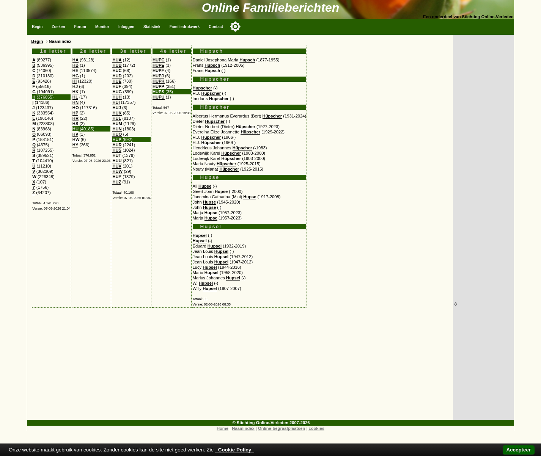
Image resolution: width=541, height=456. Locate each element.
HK (75, 91)
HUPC (159, 60)
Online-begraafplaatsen (281, 428)
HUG (117, 91)
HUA (116, 60)
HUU (116, 160)
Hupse (204, 186)
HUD (116, 76)
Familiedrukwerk (185, 27)
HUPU (159, 97)
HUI (116, 102)
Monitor (102, 27)
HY (75, 145)
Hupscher (202, 88)
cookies (316, 428)
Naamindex (243, 428)
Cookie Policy (234, 450)
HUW (117, 171)
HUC (116, 70)
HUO (117, 134)
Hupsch (247, 60)
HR (75, 118)
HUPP (158, 86)
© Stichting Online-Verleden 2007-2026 (271, 422)
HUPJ (158, 76)
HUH (116, 97)
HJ (75, 86)
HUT (116, 155)
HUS (116, 150)
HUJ (116, 107)
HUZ (116, 182)
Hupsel (200, 235)
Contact (216, 27)
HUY (116, 176)
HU (75, 129)
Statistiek (151, 27)
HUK (116, 113)
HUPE (158, 65)
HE (75, 70)
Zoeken (58, 27)
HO (75, 107)
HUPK (159, 81)
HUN (116, 129)
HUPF (158, 70)
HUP (116, 139)
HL (75, 97)
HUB (116, 65)
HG (75, 76)
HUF (116, 86)
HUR (116, 145)
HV (75, 134)
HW (76, 139)
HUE (116, 81)
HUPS (158, 91)
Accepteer (518, 450)
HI (74, 81)
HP (75, 113)
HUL (116, 118)
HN (75, 102)
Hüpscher (272, 116)
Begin (37, 27)
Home (222, 428)
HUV (116, 166)
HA (75, 60)
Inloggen (126, 27)
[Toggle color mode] (235, 26)
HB (75, 65)
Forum (80, 27)
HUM (117, 123)
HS (75, 123)
